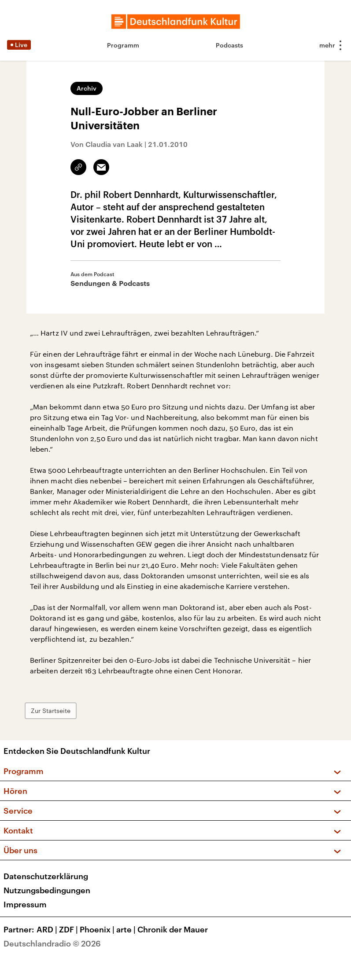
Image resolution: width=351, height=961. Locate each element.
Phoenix (98, 929)
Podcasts (229, 45)
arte (126, 929)
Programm (123, 45)
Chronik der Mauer (172, 929)
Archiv (86, 88)
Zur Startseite (50, 710)
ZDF (69, 929)
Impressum (25, 904)
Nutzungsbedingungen (47, 890)
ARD (48, 929)
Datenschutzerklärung (46, 876)
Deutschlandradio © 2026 (52, 943)
